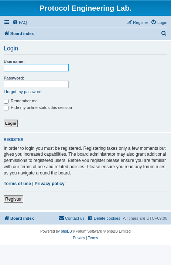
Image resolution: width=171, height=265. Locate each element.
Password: (14, 78)
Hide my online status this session (38, 107)
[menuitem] (19, 22)
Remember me (21, 101)
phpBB (66, 231)
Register (13, 199)
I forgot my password (22, 91)
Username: (14, 61)
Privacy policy (50, 183)
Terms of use (17, 183)
